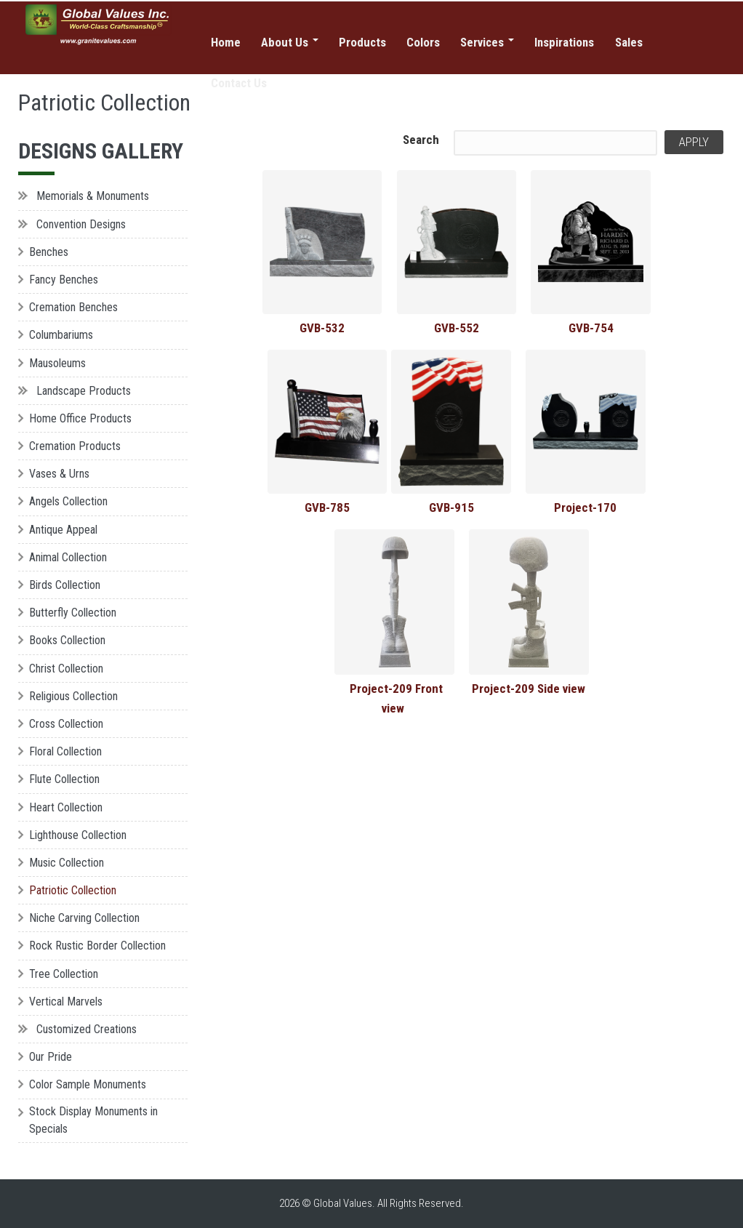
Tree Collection (63, 974)
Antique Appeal (63, 530)
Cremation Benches (73, 307)
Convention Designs (81, 224)
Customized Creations (86, 1029)
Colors (424, 42)
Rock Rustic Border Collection (97, 945)
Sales (631, 42)
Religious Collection (73, 696)
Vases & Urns (59, 474)
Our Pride (50, 1057)
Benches (48, 252)
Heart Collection (66, 807)
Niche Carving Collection (84, 918)
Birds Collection (64, 585)
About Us (289, 42)
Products (363, 42)
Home (226, 42)
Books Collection (67, 640)
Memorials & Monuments (92, 196)
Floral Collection (65, 751)
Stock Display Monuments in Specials (93, 1120)
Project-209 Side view (528, 688)
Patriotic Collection (72, 890)
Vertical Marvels (66, 1001)
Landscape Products (83, 391)
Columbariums (61, 335)
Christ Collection (66, 668)
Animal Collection (68, 557)
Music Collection (66, 863)
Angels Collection (68, 501)
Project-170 (585, 507)
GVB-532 (322, 328)
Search (421, 139)
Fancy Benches (63, 279)
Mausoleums (57, 363)
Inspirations (566, 42)
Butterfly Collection (72, 612)
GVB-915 (451, 507)
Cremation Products (75, 446)
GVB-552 (456, 328)
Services (488, 42)
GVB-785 (327, 507)
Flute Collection (64, 779)
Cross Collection (66, 724)
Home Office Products (80, 418)
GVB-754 (591, 328)
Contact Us (239, 83)
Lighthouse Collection (77, 835)
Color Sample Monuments (87, 1084)
